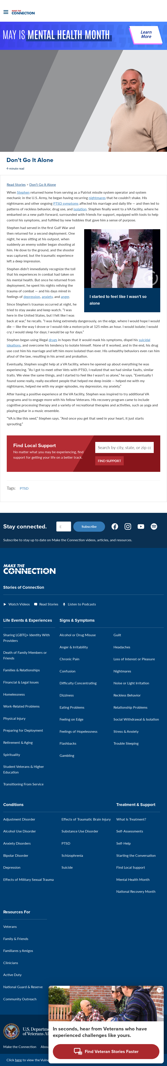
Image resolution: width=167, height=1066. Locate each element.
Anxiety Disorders (17, 843)
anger (65, 296)
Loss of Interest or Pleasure (134, 658)
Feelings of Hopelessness (78, 731)
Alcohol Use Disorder (19, 831)
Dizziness (67, 695)
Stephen (23, 192)
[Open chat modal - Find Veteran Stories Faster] (106, 1051)
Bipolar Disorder (15, 855)
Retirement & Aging (18, 742)
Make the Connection (19, 1046)
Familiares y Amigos (18, 950)
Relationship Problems (130, 707)
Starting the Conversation (136, 855)
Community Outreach (20, 998)
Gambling (67, 755)
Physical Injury (14, 718)
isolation (80, 208)
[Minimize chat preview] (159, 990)
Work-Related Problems (21, 706)
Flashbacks (68, 743)
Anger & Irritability (74, 646)
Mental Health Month (133, 879)
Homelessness (14, 694)
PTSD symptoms (65, 203)
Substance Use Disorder (80, 831)
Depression (11, 867)
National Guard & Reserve (23, 986)
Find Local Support (34, 445)
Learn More (146, 34)
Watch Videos (19, 604)
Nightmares (122, 671)
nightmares (97, 197)
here (18, 1059)
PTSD (24, 488)
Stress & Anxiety (126, 731)
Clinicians (10, 962)
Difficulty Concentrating (78, 682)
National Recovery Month (135, 891)
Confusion (67, 671)
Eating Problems (72, 707)
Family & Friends (15, 938)
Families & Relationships (21, 669)
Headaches (122, 646)
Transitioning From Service (23, 784)
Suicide (67, 867)
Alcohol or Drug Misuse (78, 634)
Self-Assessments (129, 831)
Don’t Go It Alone (42, 184)
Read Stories (16, 184)
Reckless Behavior (127, 695)
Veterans (10, 926)
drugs (53, 339)
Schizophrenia (72, 855)
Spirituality (11, 754)
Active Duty (12, 974)
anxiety (47, 296)
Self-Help (123, 843)
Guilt (117, 634)
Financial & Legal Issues (21, 682)
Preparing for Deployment (23, 730)
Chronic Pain (69, 658)
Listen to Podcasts (82, 604)
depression (31, 296)
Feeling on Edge (71, 719)
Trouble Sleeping (126, 743)
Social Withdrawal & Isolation (136, 719)
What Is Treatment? (131, 819)
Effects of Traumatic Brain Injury (86, 819)
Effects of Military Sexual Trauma (28, 879)
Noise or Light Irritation (131, 682)
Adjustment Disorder (19, 819)
